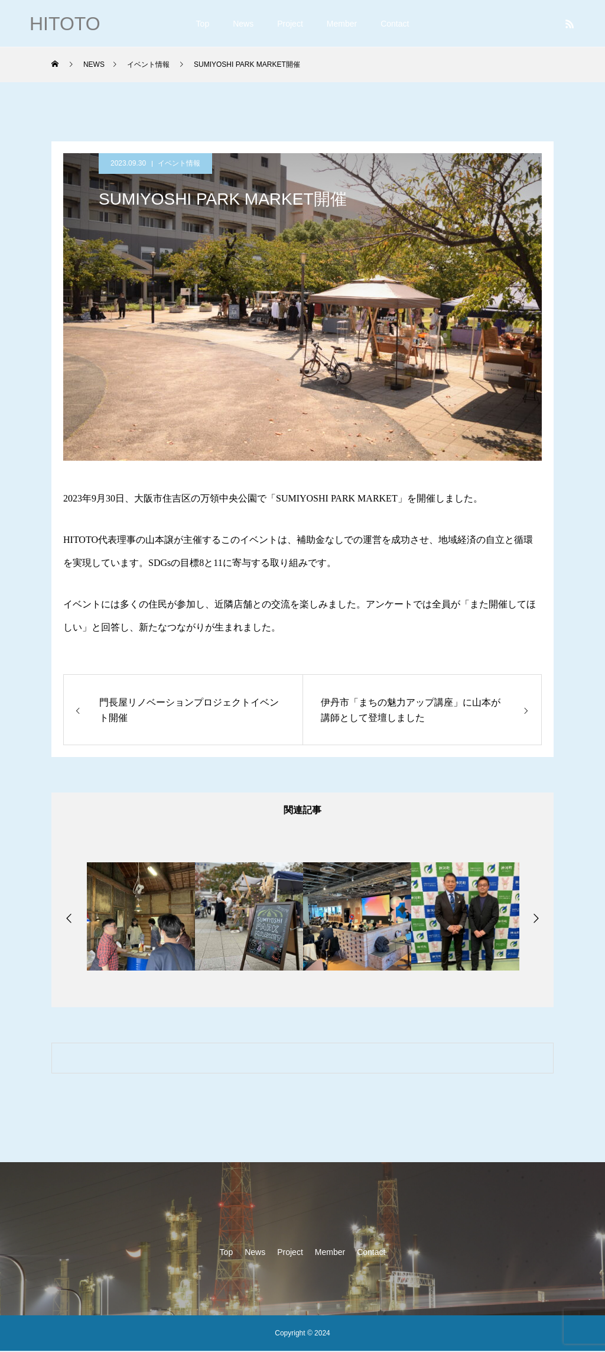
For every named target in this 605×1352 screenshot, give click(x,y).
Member (342, 23)
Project (290, 23)
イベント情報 (179, 163)
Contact (394, 23)
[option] (141, 917)
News (243, 23)
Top (203, 23)
